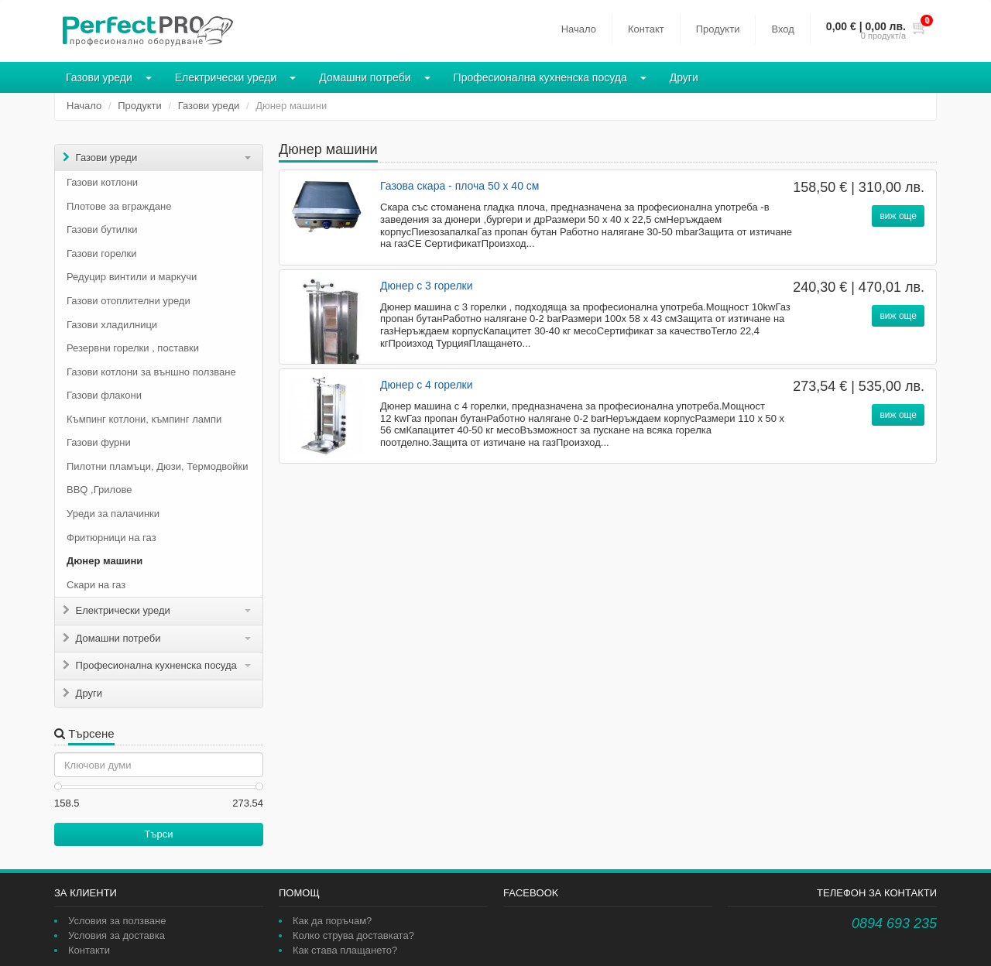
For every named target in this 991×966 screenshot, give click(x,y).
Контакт (646, 29)
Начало (578, 29)
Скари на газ (96, 585)
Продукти (718, 29)
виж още (898, 216)
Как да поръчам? (332, 921)
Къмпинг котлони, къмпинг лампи (144, 419)
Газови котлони (102, 182)
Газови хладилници (112, 325)
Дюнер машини (104, 561)
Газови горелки (101, 253)
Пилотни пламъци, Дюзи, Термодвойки (157, 466)
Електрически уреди (226, 77)
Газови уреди (99, 77)
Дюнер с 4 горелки (426, 385)
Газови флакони (104, 395)
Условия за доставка (116, 935)
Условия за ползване (117, 921)
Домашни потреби (364, 77)
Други (684, 77)
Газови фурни (99, 442)
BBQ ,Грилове (99, 489)
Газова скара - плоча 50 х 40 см (459, 186)
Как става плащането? (345, 950)
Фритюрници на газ (111, 537)
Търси (158, 834)
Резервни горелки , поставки (133, 348)
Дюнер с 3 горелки (426, 285)
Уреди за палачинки (113, 513)
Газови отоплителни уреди (128, 301)
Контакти (89, 950)
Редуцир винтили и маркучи (132, 277)
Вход (782, 29)
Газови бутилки (102, 229)
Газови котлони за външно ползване (151, 372)
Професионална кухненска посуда (540, 77)
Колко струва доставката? (353, 935)
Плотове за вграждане (119, 206)
